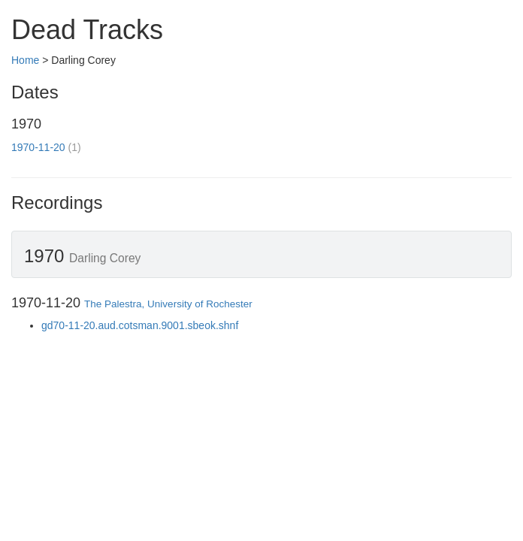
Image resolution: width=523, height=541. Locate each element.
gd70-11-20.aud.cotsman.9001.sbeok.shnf (139, 325)
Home (25, 60)
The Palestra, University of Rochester (168, 304)
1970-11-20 (38, 147)
